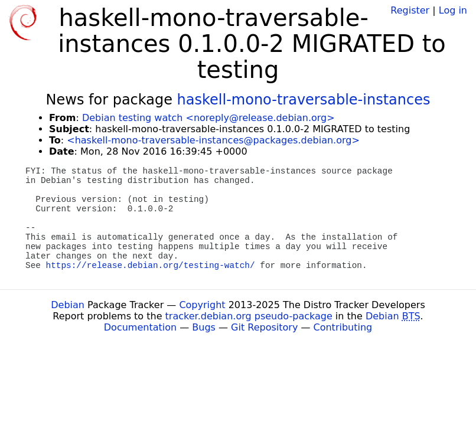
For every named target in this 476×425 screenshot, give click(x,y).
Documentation (140, 327)
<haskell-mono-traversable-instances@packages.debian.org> (213, 140)
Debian (67, 304)
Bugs (204, 327)
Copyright (202, 304)
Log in (453, 10)
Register (409, 10)
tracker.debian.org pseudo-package (248, 316)
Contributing (343, 327)
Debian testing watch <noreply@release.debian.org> (208, 117)
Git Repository (264, 327)
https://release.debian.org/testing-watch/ (150, 265)
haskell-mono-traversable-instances (304, 99)
